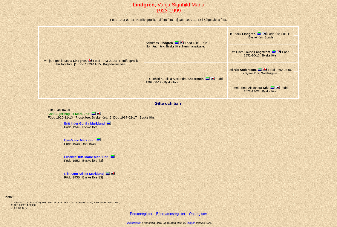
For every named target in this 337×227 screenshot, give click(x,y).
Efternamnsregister (171, 214)
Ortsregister (198, 214)
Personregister (141, 214)
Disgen (191, 222)
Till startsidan (133, 222)
